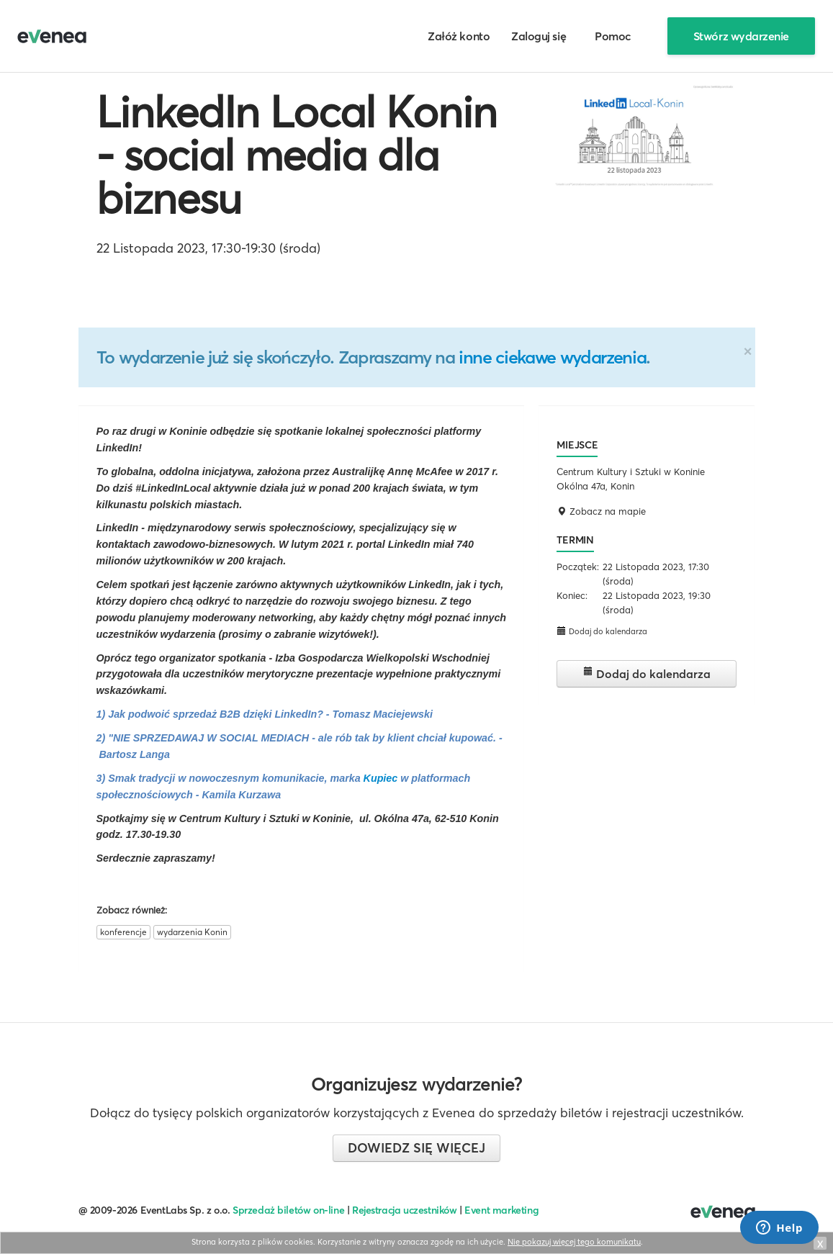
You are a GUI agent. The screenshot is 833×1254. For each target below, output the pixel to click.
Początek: (578, 566)
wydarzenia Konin (192, 931)
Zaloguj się (538, 36)
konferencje (123, 931)
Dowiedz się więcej (416, 1148)
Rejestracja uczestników (404, 1210)
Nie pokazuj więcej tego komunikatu (574, 1242)
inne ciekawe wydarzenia (552, 357)
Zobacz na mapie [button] (601, 511)
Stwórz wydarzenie (741, 36)
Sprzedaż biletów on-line (288, 1210)
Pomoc (613, 36)
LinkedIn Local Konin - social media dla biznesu (296, 155)
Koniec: (572, 595)
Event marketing (501, 1210)
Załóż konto (459, 36)
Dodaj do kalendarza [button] (602, 631)
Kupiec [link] (381, 778)
